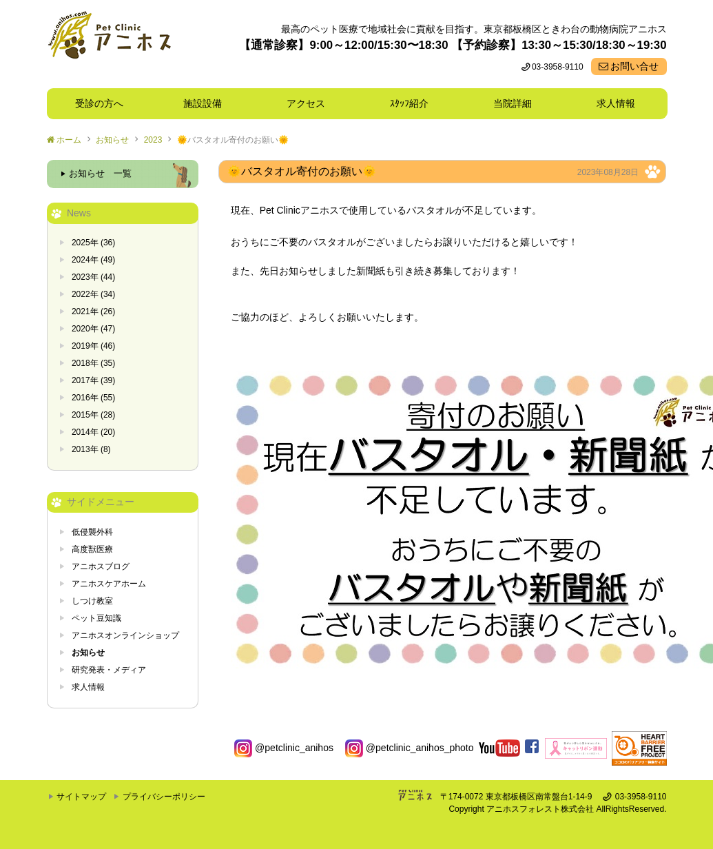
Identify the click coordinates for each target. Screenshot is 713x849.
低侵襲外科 (92, 532)
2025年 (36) (93, 242)
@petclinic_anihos (283, 747)
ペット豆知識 (96, 618)
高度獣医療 (92, 549)
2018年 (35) (93, 363)
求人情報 (616, 103)
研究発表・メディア (109, 670)
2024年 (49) (93, 260)
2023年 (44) (93, 277)
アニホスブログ (101, 566)
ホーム (68, 140)
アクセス (306, 103)
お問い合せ (634, 66)
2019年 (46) (93, 346)
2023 (153, 140)
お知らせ (112, 140)
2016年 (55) (93, 397)
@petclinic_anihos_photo (409, 747)
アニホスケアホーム (109, 584)
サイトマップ (81, 796)
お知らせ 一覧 (100, 173)
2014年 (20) (93, 432)
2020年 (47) (93, 329)
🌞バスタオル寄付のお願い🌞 (233, 140)
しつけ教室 (92, 601)
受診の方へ (99, 103)
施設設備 (207, 103)
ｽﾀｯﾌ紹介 (414, 103)
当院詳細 (512, 103)
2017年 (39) (93, 380)
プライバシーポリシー (164, 796)
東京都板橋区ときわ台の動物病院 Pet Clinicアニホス (109, 44)
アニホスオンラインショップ (125, 635)
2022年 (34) (93, 294)
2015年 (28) (93, 415)
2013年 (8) (91, 449)
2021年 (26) (93, 311)
